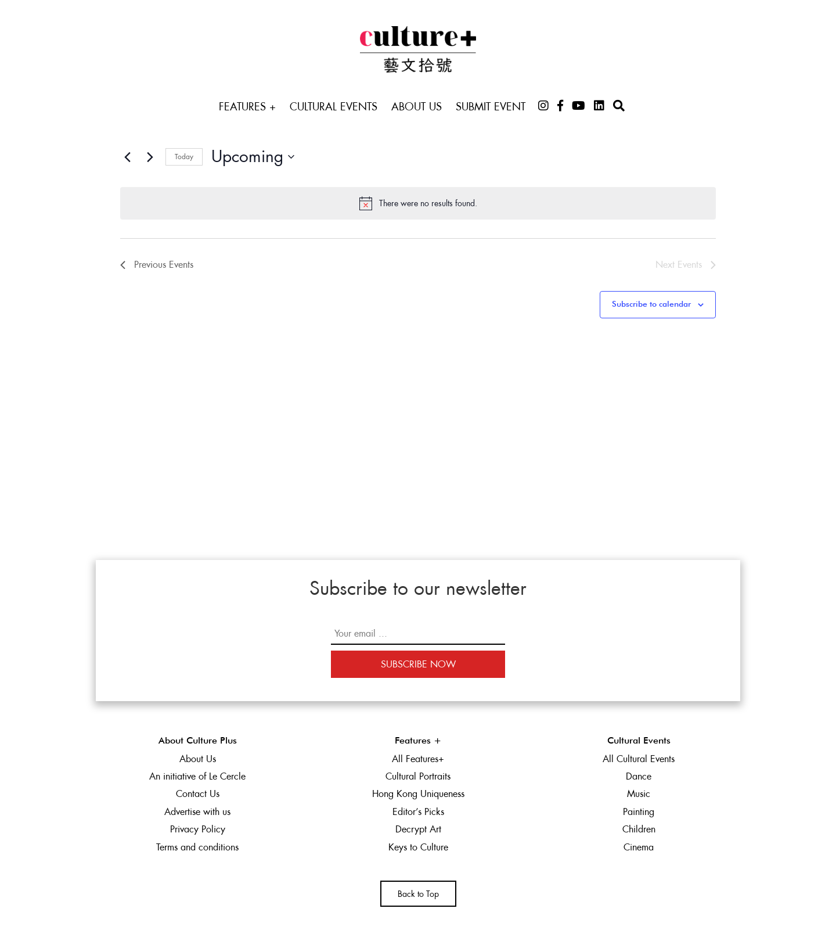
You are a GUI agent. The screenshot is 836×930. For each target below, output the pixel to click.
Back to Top (418, 894)
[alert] (418, 203)
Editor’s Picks (418, 812)
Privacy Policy (197, 829)
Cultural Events (333, 106)
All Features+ (418, 759)
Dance (638, 776)
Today (184, 156)
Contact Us (197, 794)
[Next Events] (150, 157)
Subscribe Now (418, 664)
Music (638, 794)
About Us (416, 106)
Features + (247, 106)
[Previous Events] (127, 157)
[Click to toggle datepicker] (252, 156)
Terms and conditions (197, 847)
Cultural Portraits (418, 776)
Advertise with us (197, 812)
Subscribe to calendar (651, 304)
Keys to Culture (418, 847)
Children (638, 829)
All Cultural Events (639, 759)
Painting (638, 812)
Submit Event (490, 106)
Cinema (639, 847)
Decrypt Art (418, 829)
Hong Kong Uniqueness (418, 794)
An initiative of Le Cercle (197, 776)
